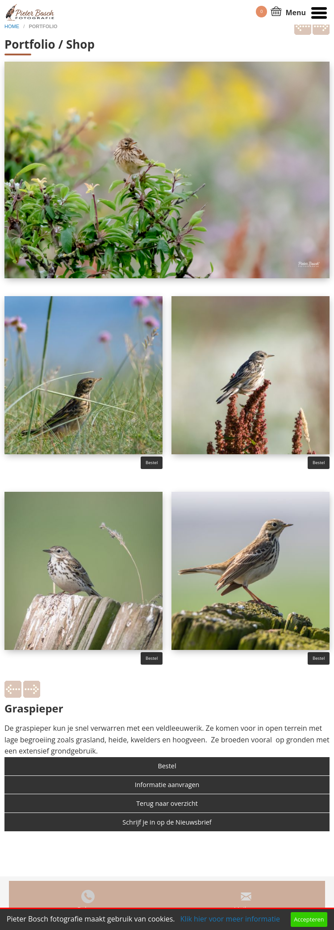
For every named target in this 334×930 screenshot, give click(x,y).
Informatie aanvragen (167, 784)
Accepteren (309, 919)
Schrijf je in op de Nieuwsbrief (166, 822)
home (12, 26)
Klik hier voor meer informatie (230, 919)
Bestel (152, 462)
